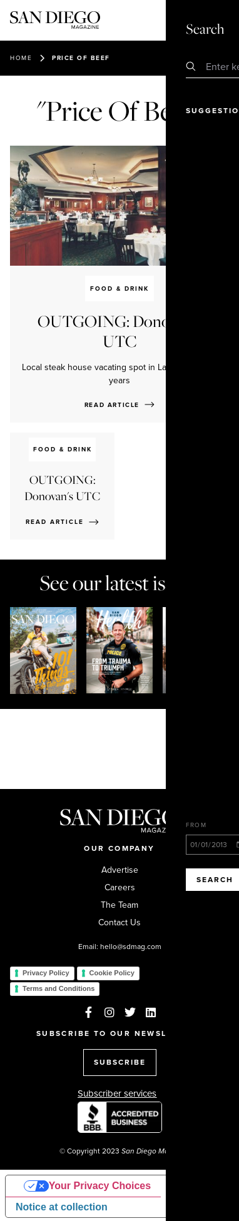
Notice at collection (62, 1207)
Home (21, 58)
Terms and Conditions (58, 988)
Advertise (119, 870)
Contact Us (119, 923)
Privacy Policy (46, 973)
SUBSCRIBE (120, 1062)
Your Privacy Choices (100, 1185)
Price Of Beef (81, 58)
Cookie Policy (112, 973)
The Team (119, 905)
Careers (119, 888)
